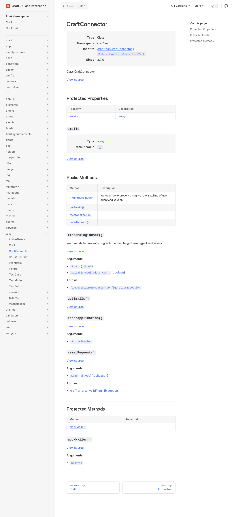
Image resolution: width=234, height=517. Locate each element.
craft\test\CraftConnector (114, 49)
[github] (226, 6)
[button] (27, 16)
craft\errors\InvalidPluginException (94, 390)
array (122, 116)
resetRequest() (79, 222)
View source (75, 79)
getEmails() (77, 207)
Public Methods (199, 35)
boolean (118, 272)
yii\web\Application (93, 375)
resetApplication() (81, 214)
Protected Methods (202, 40)
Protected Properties (203, 29)
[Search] (74, 6)
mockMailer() (78, 426)
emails (74, 116)
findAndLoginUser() (82, 197)
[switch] (214, 6)
